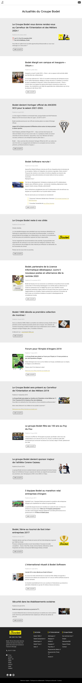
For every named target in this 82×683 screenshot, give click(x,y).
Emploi (64, 639)
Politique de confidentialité (37, 680)
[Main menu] (2, 2)
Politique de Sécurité (50, 680)
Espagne (50, 644)
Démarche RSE (66, 641)
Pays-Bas (50, 647)
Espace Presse (66, 644)
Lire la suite (18, 49)
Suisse (50, 657)
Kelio (35, 647)
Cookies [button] (59, 680)
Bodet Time (37, 644)
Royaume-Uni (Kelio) (53, 649)
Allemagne (51, 636)
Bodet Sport (37, 641)
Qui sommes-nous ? (67, 636)
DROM (50, 641)
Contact (64, 647)
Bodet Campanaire (39, 639)
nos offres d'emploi (48, 203)
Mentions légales (24, 680)
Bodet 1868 (37, 636)
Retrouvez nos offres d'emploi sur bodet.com (37, 371)
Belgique (50, 639)
